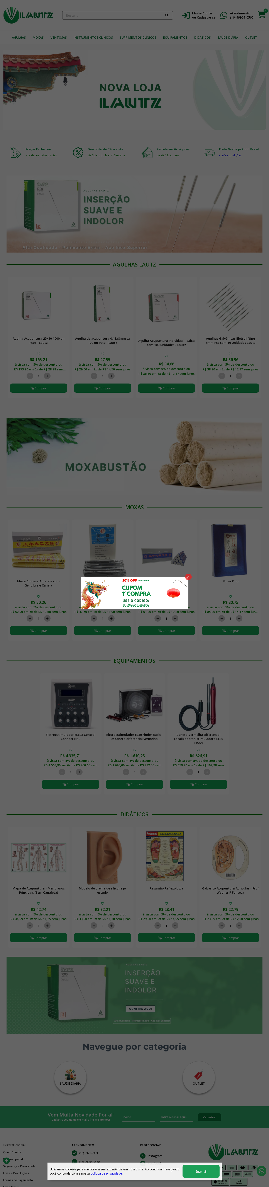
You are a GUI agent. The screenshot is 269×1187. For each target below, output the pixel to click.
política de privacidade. (107, 1173)
